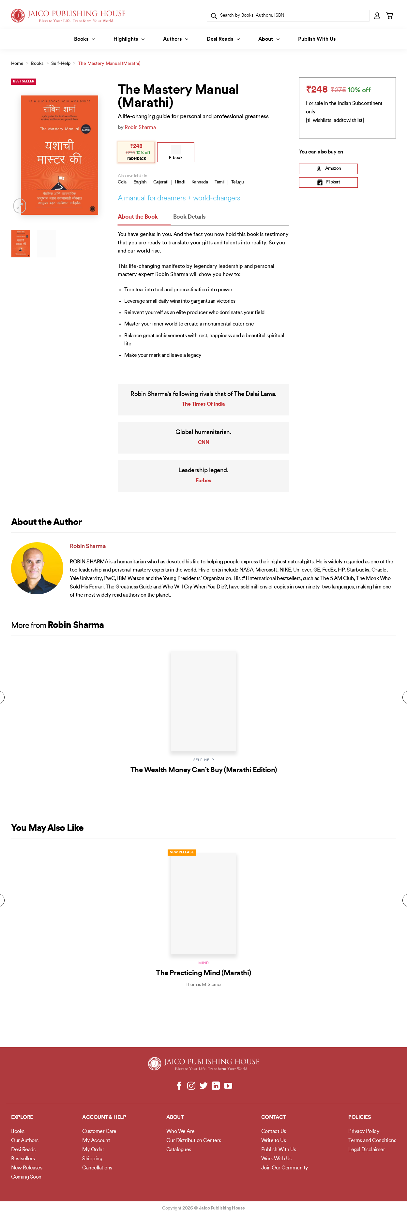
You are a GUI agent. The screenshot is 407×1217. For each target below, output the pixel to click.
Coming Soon (26, 1177)
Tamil (219, 182)
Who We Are (180, 1131)
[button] (377, 15)
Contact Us (273, 1131)
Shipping (92, 1159)
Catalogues (178, 1149)
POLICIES (359, 1117)
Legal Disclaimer (366, 1149)
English (140, 182)
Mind (203, 963)
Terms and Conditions (372, 1140)
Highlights (128, 39)
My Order (93, 1149)
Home (17, 63)
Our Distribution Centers (193, 1140)
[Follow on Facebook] (179, 1086)
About (268, 39)
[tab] (144, 217)
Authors (175, 39)
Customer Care (99, 1131)
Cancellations (97, 1168)
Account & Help (104, 1117)
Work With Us (276, 1159)
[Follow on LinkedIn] (216, 1086)
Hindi (180, 182)
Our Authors (24, 1140)
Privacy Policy (363, 1131)
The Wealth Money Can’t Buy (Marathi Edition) (203, 770)
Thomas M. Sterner (203, 984)
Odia (122, 182)
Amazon (328, 169)
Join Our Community (284, 1168)
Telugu (237, 182)
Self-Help (60, 63)
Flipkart (328, 182)
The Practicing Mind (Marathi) (203, 973)
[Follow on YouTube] (228, 1086)
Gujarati (160, 182)
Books (84, 39)
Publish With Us (317, 39)
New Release (182, 852)
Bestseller (23, 81)
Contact (273, 1117)
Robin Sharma (140, 127)
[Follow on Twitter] (204, 1086)
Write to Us (273, 1140)
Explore (22, 1117)
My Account (96, 1140)
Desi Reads (223, 39)
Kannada (199, 182)
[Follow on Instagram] (191, 1086)
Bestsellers (23, 1159)
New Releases (26, 1168)
